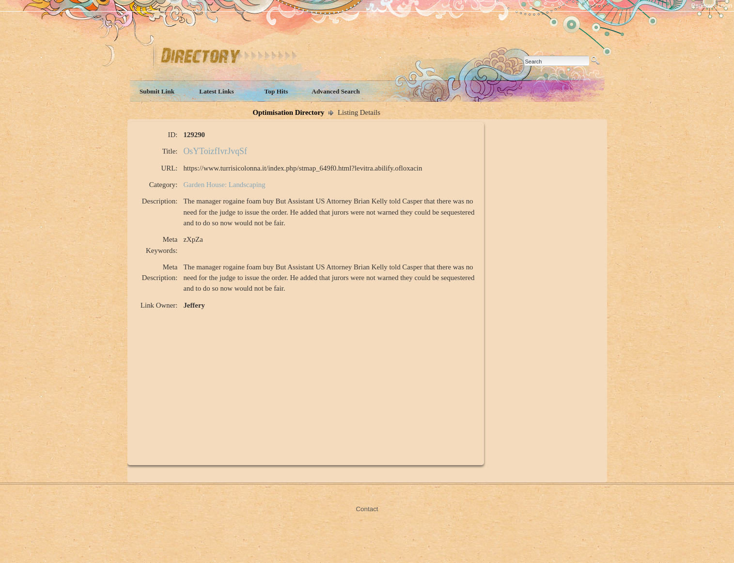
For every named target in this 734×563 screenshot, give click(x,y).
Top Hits (276, 91)
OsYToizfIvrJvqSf (215, 151)
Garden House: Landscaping (224, 184)
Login (725, 5)
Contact (367, 509)
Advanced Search (335, 91)
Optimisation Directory (289, 112)
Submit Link (157, 91)
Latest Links (216, 91)
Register (702, 5)
